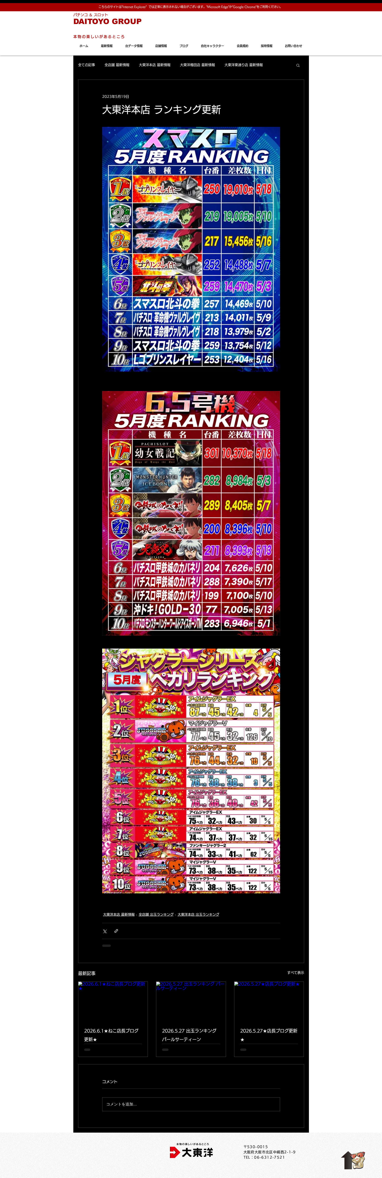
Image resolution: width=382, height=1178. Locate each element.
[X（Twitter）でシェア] (104, 931)
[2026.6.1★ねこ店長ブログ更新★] (113, 1001)
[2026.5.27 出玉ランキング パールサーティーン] (191, 1001)
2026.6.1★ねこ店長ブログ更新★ (111, 1035)
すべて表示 (295, 972)
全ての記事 (86, 65)
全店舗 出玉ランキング (156, 914)
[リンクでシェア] (116, 931)
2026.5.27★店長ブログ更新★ (268, 1035)
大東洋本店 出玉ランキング (198, 914)
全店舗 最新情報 (117, 65)
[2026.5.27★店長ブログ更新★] (269, 1001)
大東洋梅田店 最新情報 (197, 65)
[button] (298, 65)
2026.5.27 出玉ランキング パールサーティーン (189, 1035)
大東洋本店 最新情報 (154, 65)
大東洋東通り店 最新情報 (244, 65)
